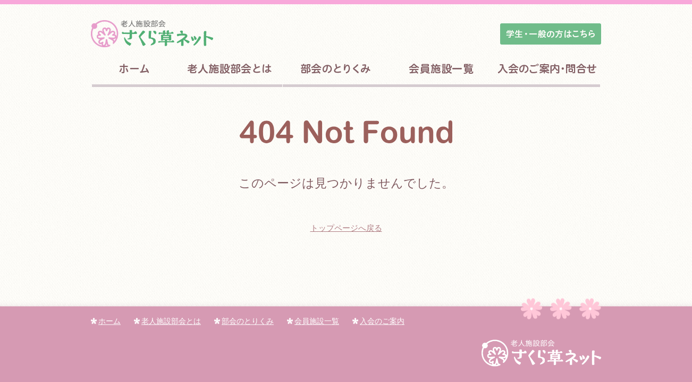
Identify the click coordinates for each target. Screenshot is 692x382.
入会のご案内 (378, 321)
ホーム (106, 321)
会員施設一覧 (313, 321)
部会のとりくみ (244, 321)
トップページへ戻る (346, 227)
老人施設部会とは (167, 321)
